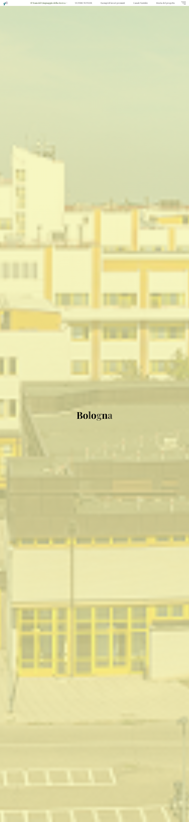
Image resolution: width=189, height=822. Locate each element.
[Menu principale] (181, 3)
